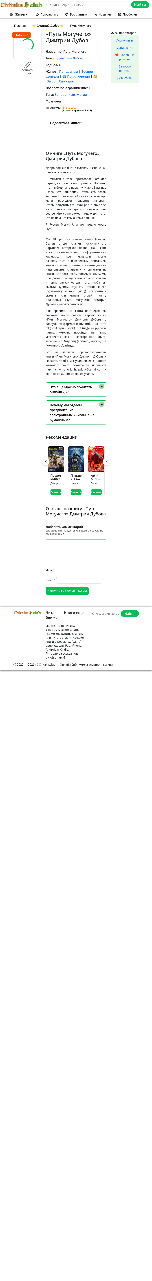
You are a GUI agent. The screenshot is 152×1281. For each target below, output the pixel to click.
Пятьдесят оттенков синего (76, 477)
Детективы (124, 78)
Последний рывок (55, 477)
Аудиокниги (124, 40)
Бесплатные (78, 14)
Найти (140, 4)
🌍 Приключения (76, 76)
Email (51, 580)
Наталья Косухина (76, 483)
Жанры (20, 14)
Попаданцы (68, 71)
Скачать (55, 492)
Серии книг (125, 48)
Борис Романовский (96, 483)
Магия (82, 94)
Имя (50, 570)
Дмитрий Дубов (70, 58)
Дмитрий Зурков (55, 483)
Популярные (49, 14)
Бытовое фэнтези (125, 68)
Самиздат (66, 81)
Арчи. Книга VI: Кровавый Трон (96, 477)
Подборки (130, 14)
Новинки (105, 14)
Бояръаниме (65, 94)
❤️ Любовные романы (124, 57)
